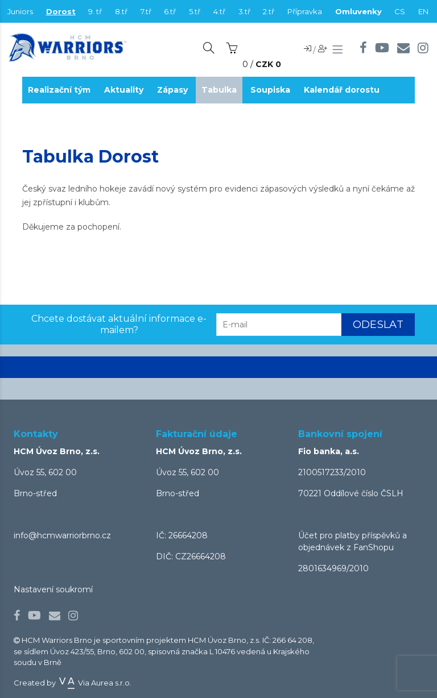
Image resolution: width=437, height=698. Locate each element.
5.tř (194, 11)
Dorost (61, 11)
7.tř (146, 11)
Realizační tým (59, 90)
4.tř (219, 11)
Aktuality (123, 90)
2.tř (268, 11)
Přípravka (304, 11)
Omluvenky (358, 11)
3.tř (244, 11)
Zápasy (172, 90)
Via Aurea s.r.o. (94, 682)
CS (399, 11)
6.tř (170, 11)
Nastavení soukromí (53, 589)
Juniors (20, 11)
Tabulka (219, 90)
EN (423, 11)
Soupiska (270, 90)
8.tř (121, 11)
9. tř (95, 11)
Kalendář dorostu (342, 90)
